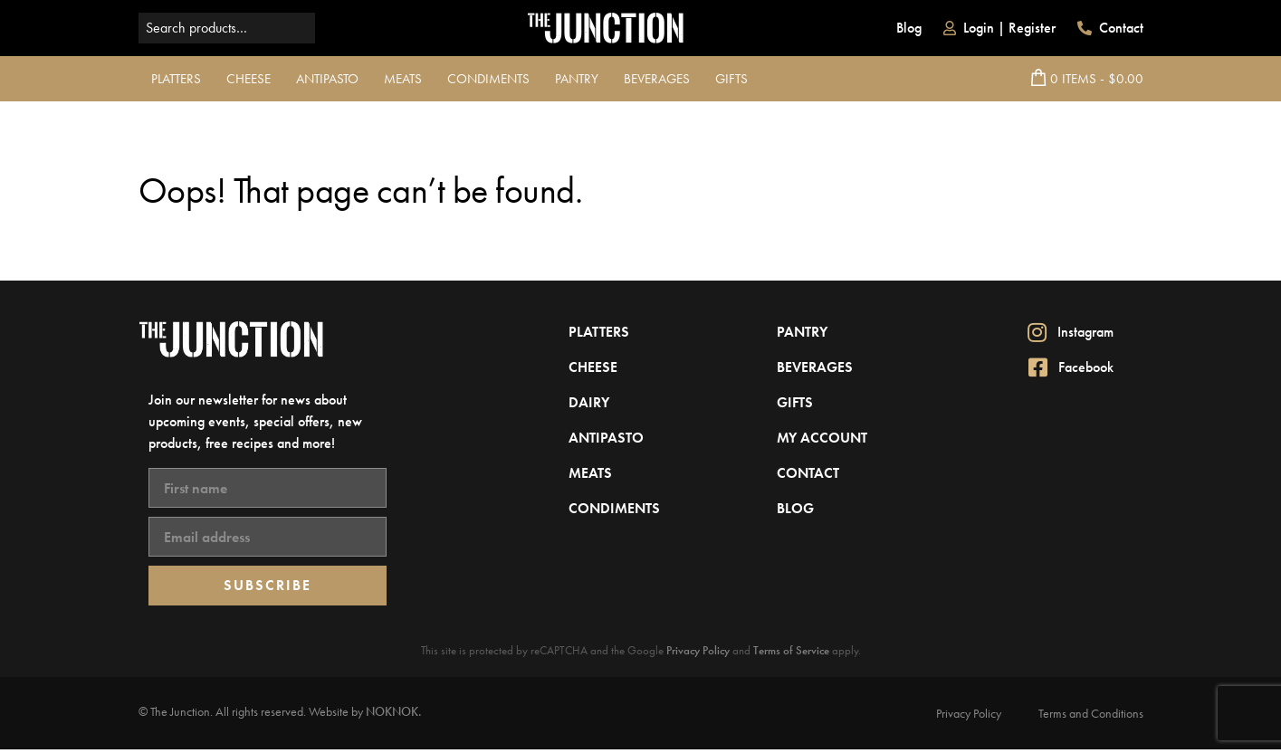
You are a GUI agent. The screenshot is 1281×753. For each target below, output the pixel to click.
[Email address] (267, 537)
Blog (909, 27)
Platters (176, 79)
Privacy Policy (698, 650)
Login (978, 27)
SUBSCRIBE (267, 585)
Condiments (488, 79)
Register (1032, 27)
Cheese (248, 79)
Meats (403, 79)
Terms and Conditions (1090, 713)
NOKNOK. (394, 711)
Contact (1110, 27)
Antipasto (327, 79)
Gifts (731, 79)
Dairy (589, 402)
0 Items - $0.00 (1087, 79)
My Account (822, 437)
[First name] (267, 488)
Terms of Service (791, 650)
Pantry (576, 79)
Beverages (657, 79)
